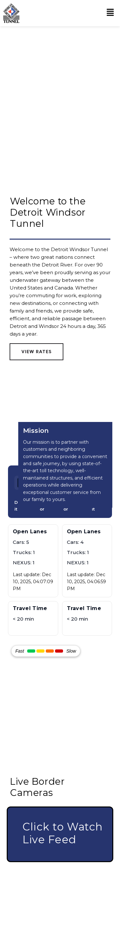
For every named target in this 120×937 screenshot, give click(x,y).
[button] (110, 13)
